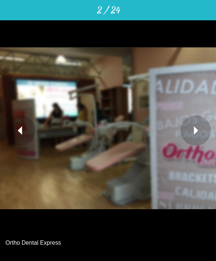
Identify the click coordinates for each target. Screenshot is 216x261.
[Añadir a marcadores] (206, 10)
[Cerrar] (10, 10)
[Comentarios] (187, 10)
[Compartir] (168, 10)
